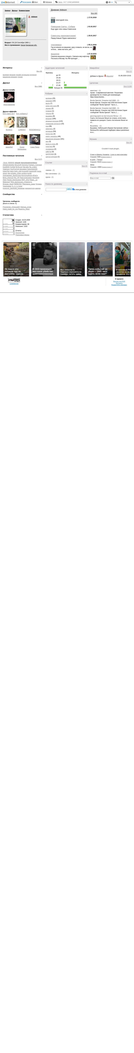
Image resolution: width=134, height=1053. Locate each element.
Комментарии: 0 (106, 157)
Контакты (119, 283)
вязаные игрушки (52, 121)
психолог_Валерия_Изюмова (14, 188)
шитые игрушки (51, 157)
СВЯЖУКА (18, 184)
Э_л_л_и (15, 186)
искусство (49, 134)
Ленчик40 (35, 178)
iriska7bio (6, 171)
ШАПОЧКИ (50, 154)
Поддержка (107, 2)
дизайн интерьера (22, 75)
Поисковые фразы (22, 235)
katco (12, 171)
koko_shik (17, 171)
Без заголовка (51, 174)
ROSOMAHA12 (34, 130)
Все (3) (84, 166)
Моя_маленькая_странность (21, 182)
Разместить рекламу (119, 285)
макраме (49, 101)
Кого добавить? (22, 114)
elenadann (23, 169)
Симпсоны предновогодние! (63, 36)
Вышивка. (94, 126)
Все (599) (38, 86)
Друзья (15, 10)
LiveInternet (8, 2)
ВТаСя (35, 176)
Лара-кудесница (26, 178)
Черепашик (7, 186)
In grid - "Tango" (96, 160)
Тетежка (39, 184)
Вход (36, 2)
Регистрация (27, 2)
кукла (48, 177)
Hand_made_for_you (10, 209)
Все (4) (129, 142)
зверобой (9, 147)
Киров (23, 45)
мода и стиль (50, 144)
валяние (6, 75)
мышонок (55, 54)
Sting (92, 165)
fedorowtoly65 (32, 169)
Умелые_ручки (25, 207)
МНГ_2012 (25, 180)
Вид (111, 3)
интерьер (49, 131)
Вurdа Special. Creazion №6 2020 (103, 108)
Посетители (20, 233)
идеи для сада (51, 106)
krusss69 (25, 171)
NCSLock (19, 167)
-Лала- (5, 163)
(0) (54, 170)
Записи (7, 10)
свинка (48, 170)
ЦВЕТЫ (48, 152)
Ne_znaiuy (33, 167)
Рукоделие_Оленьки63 (11, 207)
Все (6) (39, 71)
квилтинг (93, 91)
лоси (53, 17)
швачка (37, 188)
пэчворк (49, 111)
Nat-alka (26, 167)
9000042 (11, 163)
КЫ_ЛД (16, 178)
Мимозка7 (6, 182)
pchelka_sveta (16, 173)
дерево (48, 108)
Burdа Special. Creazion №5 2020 (103, 100)
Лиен (5, 180)
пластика (49, 147)
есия (20, 186)
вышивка (49, 116)
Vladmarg (6, 169)
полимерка (50, 149)
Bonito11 (9, 130)
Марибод (110, 76)
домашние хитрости (53, 124)
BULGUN (18, 165)
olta (9, 173)
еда (47, 126)
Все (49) (94, 13)
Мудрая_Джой (8, 184)
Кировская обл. (31, 45)
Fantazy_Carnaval (35, 165)
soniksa (24, 173)
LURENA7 (22, 130)
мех (47, 141)
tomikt (29, 173)
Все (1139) (128, 86)
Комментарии (24, 10)
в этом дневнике (80, 190)
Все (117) (38, 159)
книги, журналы (51, 136)
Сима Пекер (34, 147)
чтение (20, 77)
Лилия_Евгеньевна (14, 180)
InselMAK (6, 167)
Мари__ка (33, 180)
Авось (60, 2)
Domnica (25, 165)
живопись (49, 129)
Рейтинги (48, 2)
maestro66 (32, 171)
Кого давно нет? (9, 114)
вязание (13, 75)
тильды (48, 114)
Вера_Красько (8, 178)
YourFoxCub (14, 169)
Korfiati (12, 167)
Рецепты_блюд (23, 209)
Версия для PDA (119, 281)
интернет (33, 75)
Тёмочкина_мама (28, 184)
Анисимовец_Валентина (12, 176)
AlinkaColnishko (8, 165)
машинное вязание (10, 77)
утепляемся (56, 45)
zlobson (29, 17)
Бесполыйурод (26, 176)
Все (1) (129, 71)
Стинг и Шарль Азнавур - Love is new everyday (108, 155)
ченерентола (30, 188)
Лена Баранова (9, 105)
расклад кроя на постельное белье (104, 116)
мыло (48, 103)
